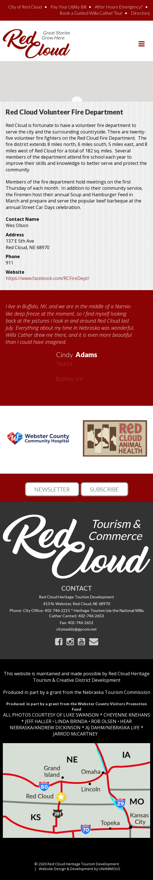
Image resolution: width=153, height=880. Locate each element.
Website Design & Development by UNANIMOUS (79, 868)
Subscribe (104, 489)
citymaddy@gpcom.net (76, 629)
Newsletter (52, 489)
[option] (76, 340)
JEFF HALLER (37, 721)
